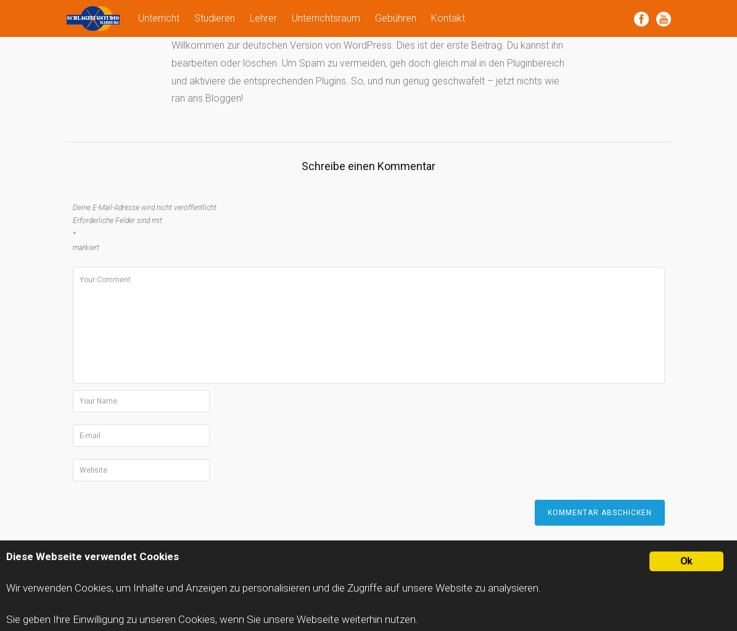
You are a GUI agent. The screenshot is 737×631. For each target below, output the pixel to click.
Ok (686, 561)
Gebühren (395, 18)
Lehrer (263, 18)
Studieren (214, 18)
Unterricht (158, 18)
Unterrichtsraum (326, 18)
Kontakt (448, 18)
